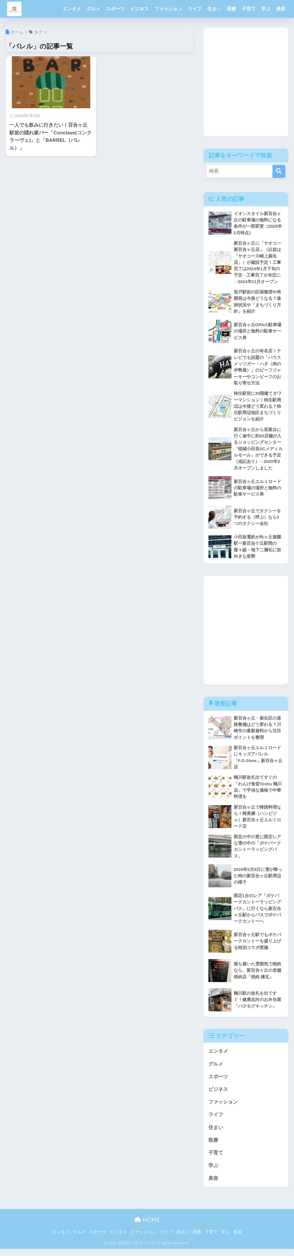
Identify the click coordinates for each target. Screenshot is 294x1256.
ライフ (195, 8)
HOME (147, 1227)
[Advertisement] (245, 86)
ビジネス (139, 8)
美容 (280, 8)
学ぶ (265, 8)
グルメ (93, 8)
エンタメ (72, 8)
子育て (249, 8)
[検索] (278, 171)
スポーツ (115, 8)
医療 (231, 8)
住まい (214, 8)
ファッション (168, 8)
